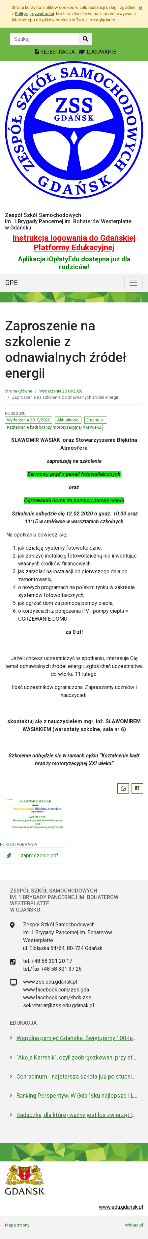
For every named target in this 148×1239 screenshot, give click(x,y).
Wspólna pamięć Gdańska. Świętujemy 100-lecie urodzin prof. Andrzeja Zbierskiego (77, 1038)
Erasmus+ (95, 419)
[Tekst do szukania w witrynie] (44, 39)
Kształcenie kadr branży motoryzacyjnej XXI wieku (54, 427)
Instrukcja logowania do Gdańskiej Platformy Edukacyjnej (74, 242)
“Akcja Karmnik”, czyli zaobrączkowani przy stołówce (77, 1057)
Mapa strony (17, 1224)
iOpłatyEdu (63, 259)
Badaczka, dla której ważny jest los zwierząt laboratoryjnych (77, 1115)
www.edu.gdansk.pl (121, 1207)
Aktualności (68, 419)
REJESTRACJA (55, 52)
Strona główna (18, 391)
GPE (11, 283)
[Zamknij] (140, 8)
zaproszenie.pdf (39, 855)
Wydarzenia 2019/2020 (60, 391)
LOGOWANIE (97, 52)
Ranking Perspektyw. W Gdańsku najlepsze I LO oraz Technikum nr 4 (77, 1095)
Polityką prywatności (34, 13)
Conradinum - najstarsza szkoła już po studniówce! (77, 1076)
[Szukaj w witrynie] (85, 39)
